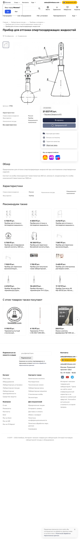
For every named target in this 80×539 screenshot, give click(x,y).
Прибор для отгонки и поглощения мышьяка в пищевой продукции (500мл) (65, 224)
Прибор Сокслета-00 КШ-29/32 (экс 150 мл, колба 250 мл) (64, 289)
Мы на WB (6, 421)
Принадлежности (59, 16)
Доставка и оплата (35, 412)
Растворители (33, 382)
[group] (44, 73)
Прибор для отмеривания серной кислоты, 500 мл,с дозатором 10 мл (14, 246)
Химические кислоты (36, 378)
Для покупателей (35, 402)
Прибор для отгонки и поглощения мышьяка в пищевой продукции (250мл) (39, 224)
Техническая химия (35, 385)
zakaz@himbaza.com (51, 2)
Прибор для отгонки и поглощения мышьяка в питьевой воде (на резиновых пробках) (13, 224)
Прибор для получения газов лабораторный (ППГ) (39, 268)
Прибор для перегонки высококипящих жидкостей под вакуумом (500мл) (14, 268)
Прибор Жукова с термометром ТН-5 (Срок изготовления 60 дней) (39, 289)
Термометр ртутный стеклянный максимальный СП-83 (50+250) (13, 332)
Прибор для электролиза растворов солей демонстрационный (65, 268)
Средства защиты (9, 397)
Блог (4, 415)
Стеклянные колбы (35, 394)
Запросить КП (69, 2)
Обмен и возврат (34, 415)
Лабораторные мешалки (37, 391)
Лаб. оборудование (24, 16)
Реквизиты (7, 408)
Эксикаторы (33, 397)
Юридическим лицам (36, 405)
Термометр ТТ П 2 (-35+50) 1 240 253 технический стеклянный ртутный (40, 332)
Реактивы (6, 378)
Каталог (6, 375)
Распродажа (7, 16)
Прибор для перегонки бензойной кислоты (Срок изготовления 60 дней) (40, 246)
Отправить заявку (35, 408)
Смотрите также (34, 375)
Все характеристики (10, 125)
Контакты (25, 2)
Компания (7, 402)
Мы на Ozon (7, 418)
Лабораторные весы (36, 388)
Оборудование (8, 382)
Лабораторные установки (12, 385)
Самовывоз (32, 429)
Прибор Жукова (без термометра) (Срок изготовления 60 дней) (13, 289)
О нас (16, 2)
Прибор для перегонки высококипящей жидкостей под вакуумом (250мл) (65, 246)
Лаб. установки (42, 16)
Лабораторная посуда (11, 388)
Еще (32, 2)
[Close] (74, 529)
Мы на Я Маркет (9, 424)
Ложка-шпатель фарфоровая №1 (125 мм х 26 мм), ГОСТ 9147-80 (65, 332)
